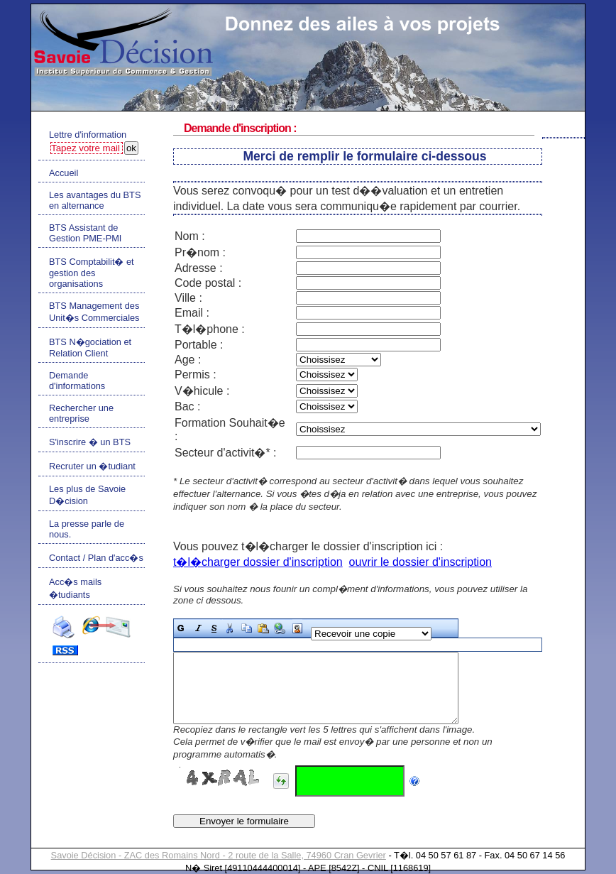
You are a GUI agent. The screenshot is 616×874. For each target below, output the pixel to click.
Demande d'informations (77, 380)
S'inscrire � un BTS (90, 442)
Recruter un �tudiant (92, 466)
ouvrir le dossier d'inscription (420, 562)
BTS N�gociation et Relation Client (90, 348)
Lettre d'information (87, 134)
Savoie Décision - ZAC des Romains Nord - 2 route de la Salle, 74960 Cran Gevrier (218, 855)
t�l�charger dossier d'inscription (258, 562)
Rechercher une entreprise (81, 413)
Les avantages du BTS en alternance (95, 200)
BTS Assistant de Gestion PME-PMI (85, 233)
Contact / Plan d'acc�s (96, 557)
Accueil (63, 173)
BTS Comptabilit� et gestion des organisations (91, 272)
